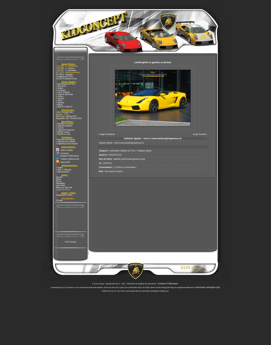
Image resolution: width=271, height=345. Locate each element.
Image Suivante (199, 134)
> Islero (59, 101)
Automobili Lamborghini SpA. (208, 287)
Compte (59, 200)
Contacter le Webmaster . (168, 284)
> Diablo (59, 88)
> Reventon (61, 86)
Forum (59, 181)
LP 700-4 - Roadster (64, 74)
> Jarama (60, 98)
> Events (60, 128)
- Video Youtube (64, 150)
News (58, 179)
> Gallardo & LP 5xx (64, 77)
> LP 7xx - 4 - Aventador (66, 70)
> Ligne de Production (65, 130)
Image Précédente (107, 134)
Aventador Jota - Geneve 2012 (69, 118)
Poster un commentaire (126, 167)
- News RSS (63, 162)
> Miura (59, 105)
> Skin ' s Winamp (63, 170)
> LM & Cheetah (63, 92)
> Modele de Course (64, 124)
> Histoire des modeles (65, 142)
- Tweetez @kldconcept (67, 159)
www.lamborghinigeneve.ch (132, 143)
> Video (59, 168)
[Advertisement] (70, 220)
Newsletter (60, 183)
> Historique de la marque (67, 144)
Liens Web (60, 185)
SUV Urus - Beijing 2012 (66, 116)
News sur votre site (64, 187)
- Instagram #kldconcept (67, 156)
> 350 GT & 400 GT (64, 107)
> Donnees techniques (65, 139)
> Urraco (60, 96)
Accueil (59, 177)
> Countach (61, 90)
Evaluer (119, 171)
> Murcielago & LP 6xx (65, 84)
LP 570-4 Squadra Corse (66, 79)
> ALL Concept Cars (64, 112)
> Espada (60, 103)
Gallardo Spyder (145, 151)
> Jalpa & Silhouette (64, 94)
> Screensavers (62, 172)
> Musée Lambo (63, 132)
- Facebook (62, 153)
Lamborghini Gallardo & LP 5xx (122, 151)
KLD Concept (70, 242)
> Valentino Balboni (64, 126)
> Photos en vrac (63, 134)
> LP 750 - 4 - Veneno (65, 68)
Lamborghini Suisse (64, 195)
